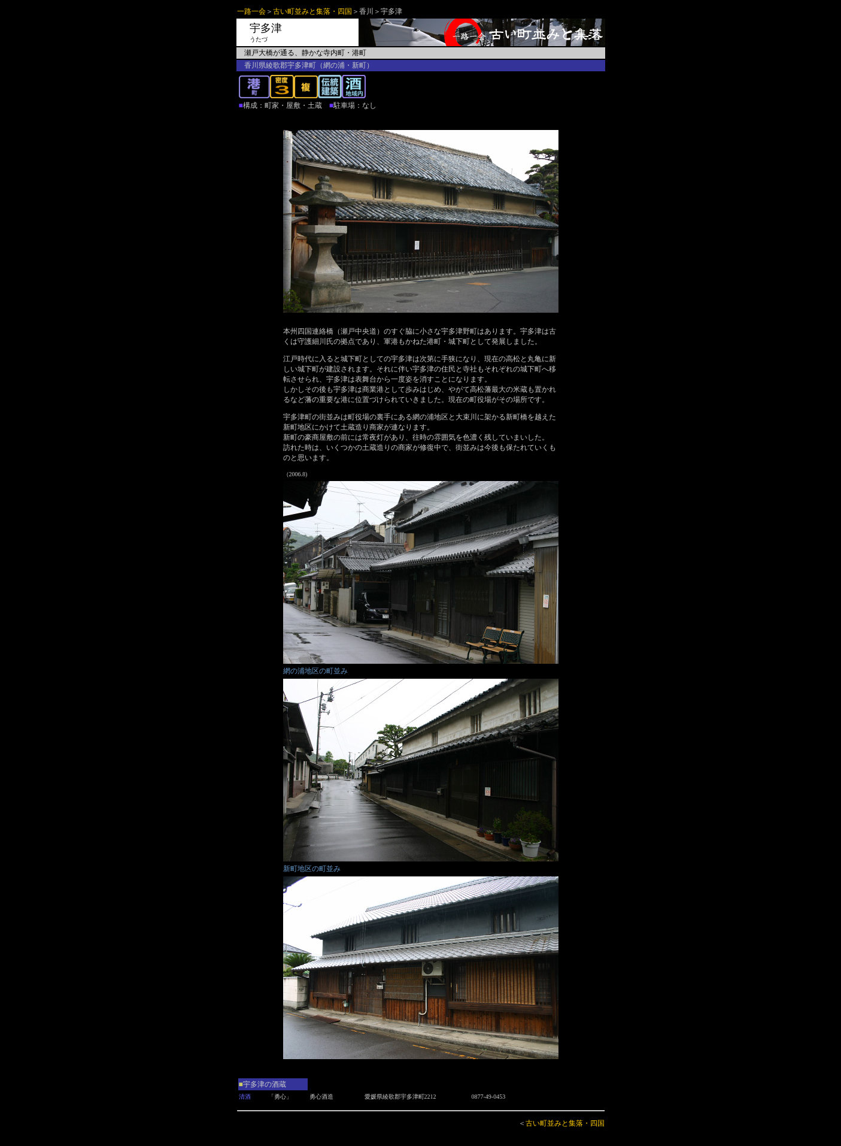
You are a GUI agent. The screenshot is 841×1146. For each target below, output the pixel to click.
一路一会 (251, 11)
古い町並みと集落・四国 (312, 11)
